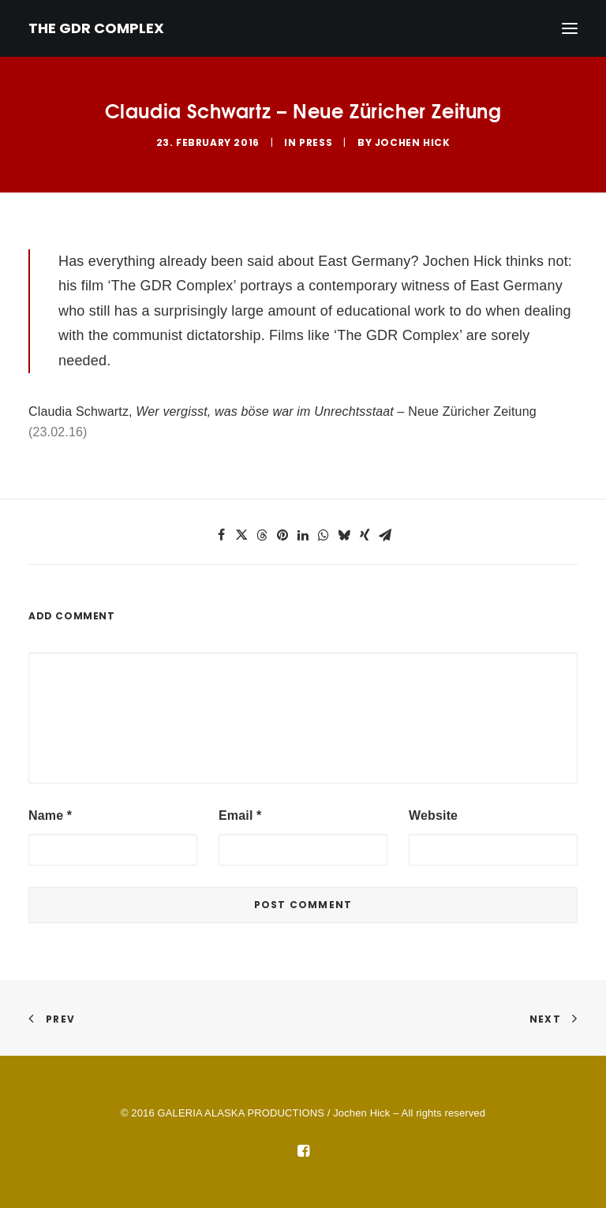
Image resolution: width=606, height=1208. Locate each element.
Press (315, 142)
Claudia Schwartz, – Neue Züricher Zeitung (282, 411)
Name (50, 815)
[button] (220, 534)
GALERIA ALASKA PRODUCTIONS (241, 1113)
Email (240, 815)
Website (433, 815)
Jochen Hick (413, 142)
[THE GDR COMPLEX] (96, 28)
